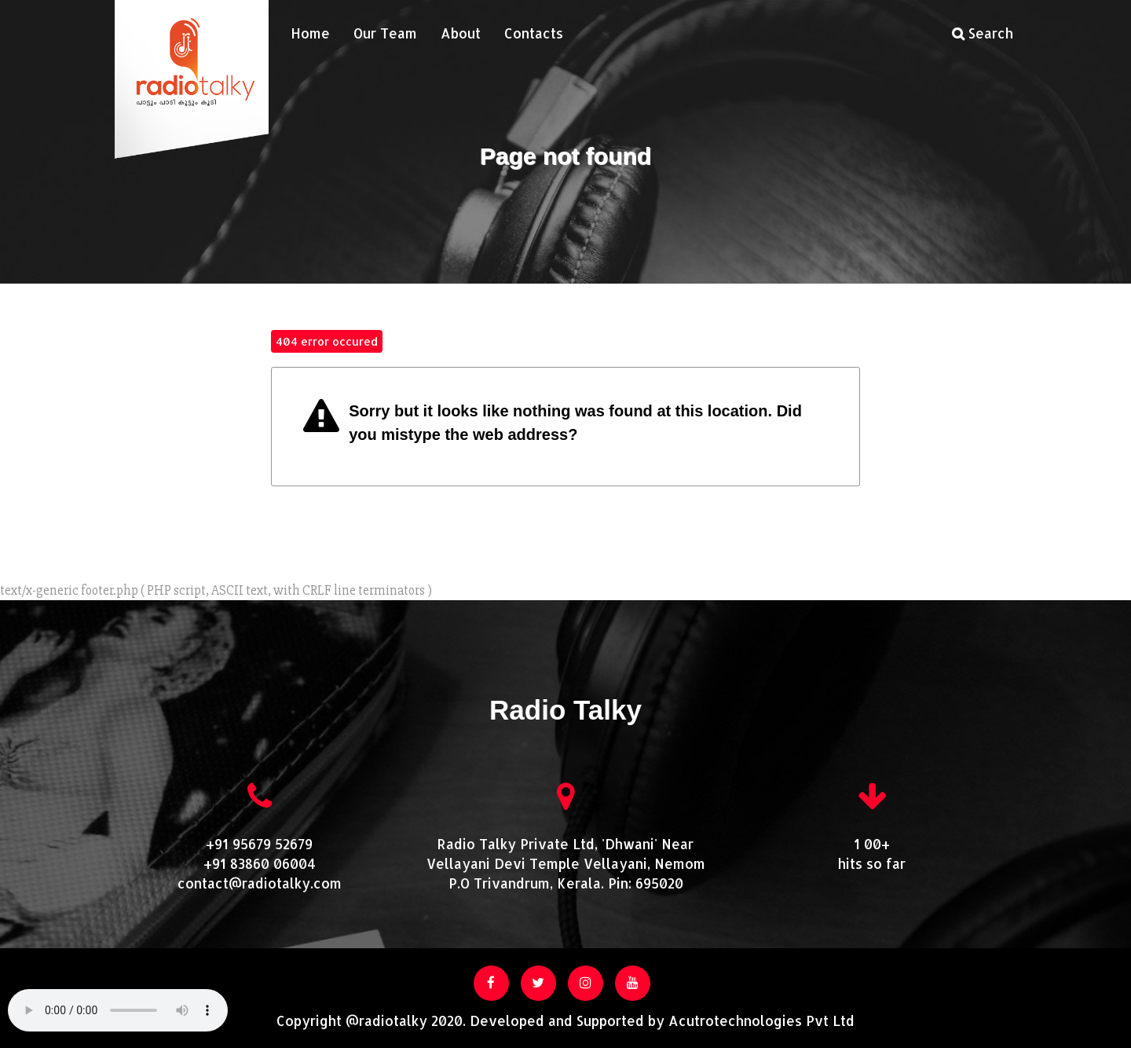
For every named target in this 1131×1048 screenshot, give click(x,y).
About (461, 33)
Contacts (533, 33)
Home (310, 33)
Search (982, 33)
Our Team (385, 33)
